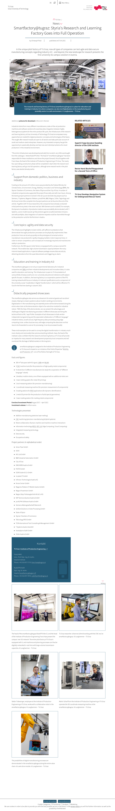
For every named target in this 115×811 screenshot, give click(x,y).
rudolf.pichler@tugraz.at (40, 576)
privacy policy (75, 806)
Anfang (102, 582)
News (57, 23)
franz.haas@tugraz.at (39, 562)
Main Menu (64, 3)
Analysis (64, 804)
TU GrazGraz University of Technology (18, 7)
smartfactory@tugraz (27, 573)
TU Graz (56, 20)
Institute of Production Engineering (33, 549)
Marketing (73, 804)
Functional (55, 804)
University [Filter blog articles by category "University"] (79, 137)
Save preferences (64, 801)
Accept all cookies (50, 801)
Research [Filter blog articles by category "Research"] (79, 188)
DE (51, 3)
